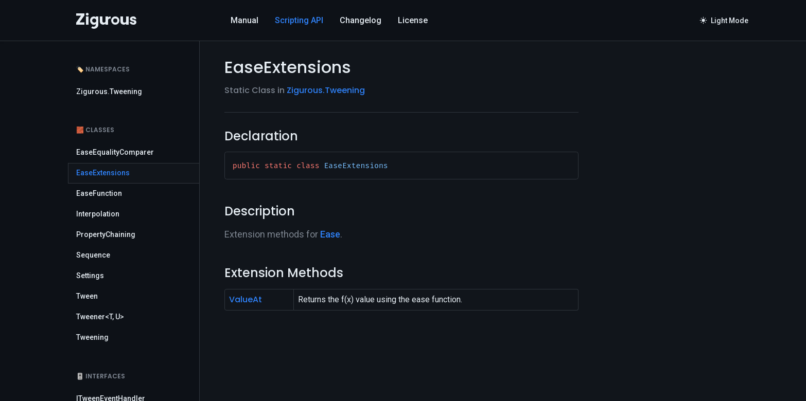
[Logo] (106, 20)
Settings (90, 275)
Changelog (360, 20)
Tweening (92, 337)
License (413, 20)
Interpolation (97, 214)
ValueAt (245, 299)
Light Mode (724, 20)
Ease (330, 234)
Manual (244, 20)
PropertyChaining (105, 234)
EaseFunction (99, 193)
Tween (87, 296)
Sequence (93, 255)
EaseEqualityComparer (115, 152)
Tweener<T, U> (100, 317)
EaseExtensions (103, 173)
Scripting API (299, 20)
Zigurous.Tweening (109, 91)
